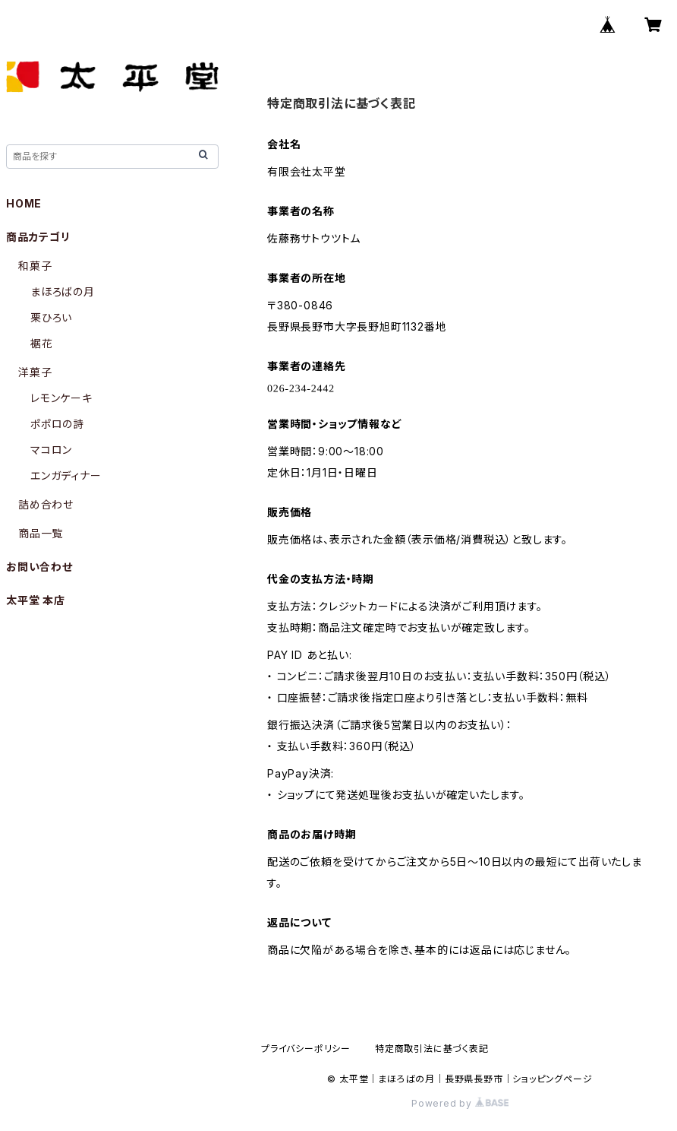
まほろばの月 (62, 291)
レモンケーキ (61, 397)
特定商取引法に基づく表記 (432, 1048)
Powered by (460, 1103)
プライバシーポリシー (306, 1048)
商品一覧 (40, 533)
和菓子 (35, 265)
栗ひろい (51, 317)
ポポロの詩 (57, 423)
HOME (24, 203)
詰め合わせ (46, 504)
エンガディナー (66, 475)
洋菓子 (35, 372)
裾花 (41, 343)
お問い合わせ (39, 566)
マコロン (51, 449)
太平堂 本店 (35, 600)
